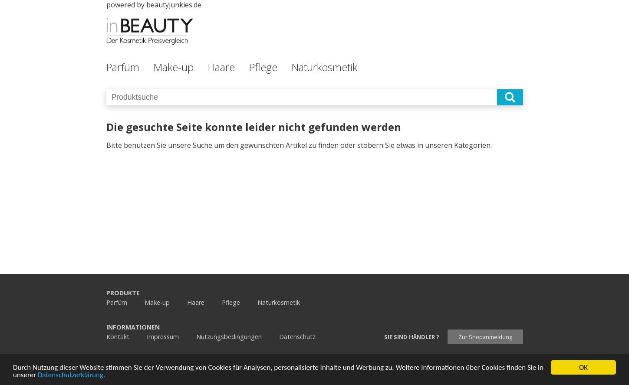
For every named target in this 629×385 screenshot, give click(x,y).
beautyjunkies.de (173, 5)
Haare (221, 67)
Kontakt (117, 337)
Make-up (173, 67)
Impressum (163, 337)
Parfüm (122, 67)
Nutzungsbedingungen (229, 337)
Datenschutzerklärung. (71, 375)
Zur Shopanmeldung (485, 337)
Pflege (263, 67)
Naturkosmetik (324, 67)
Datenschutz (297, 337)
